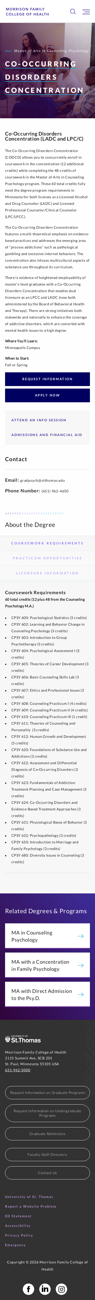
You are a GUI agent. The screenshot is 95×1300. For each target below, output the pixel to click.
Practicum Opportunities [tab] (47, 558)
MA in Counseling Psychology (47, 936)
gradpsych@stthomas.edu (42, 480)
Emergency (15, 1245)
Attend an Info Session (38, 420)
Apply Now (47, 395)
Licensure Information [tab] (47, 573)
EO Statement (18, 1216)
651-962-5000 (17, 1070)
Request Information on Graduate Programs (47, 1092)
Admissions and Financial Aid (46, 435)
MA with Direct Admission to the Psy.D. (47, 994)
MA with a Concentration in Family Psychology (47, 965)
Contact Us (47, 1173)
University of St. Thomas (29, 1197)
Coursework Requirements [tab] (47, 543)
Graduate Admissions (47, 1133)
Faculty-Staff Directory (47, 1154)
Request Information (47, 379)
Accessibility (18, 1226)
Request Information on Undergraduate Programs (47, 1113)
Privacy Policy (19, 1235)
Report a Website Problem (30, 1206)
